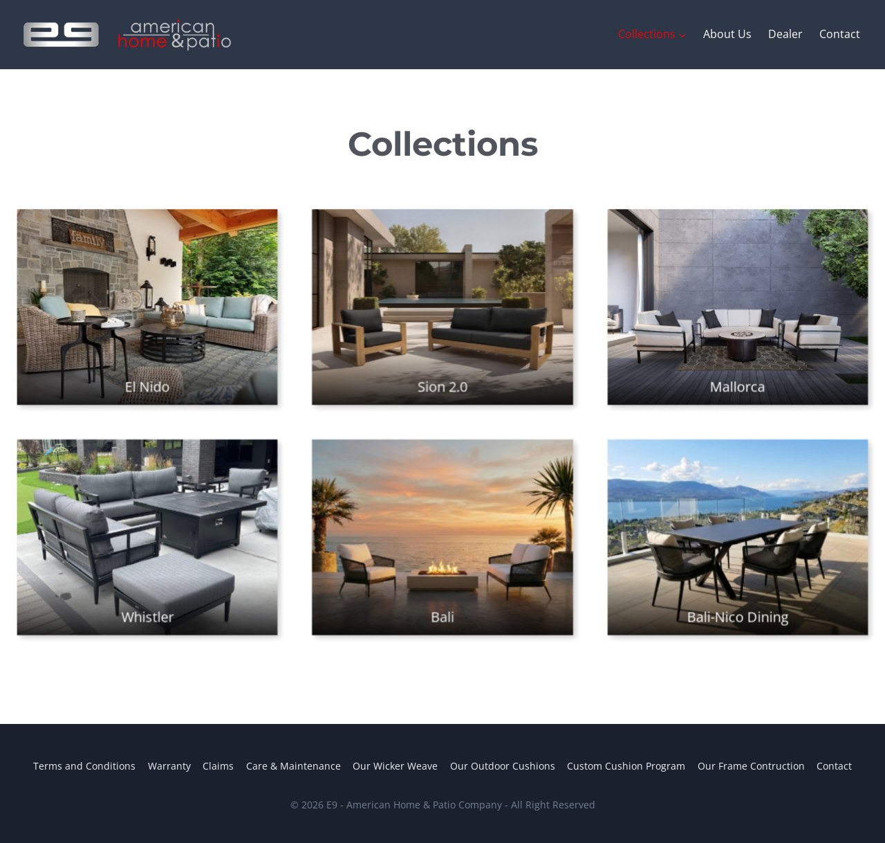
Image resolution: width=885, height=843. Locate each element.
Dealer (785, 34)
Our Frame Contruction (751, 765)
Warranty (169, 765)
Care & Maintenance (293, 765)
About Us (727, 34)
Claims (218, 765)
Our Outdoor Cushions (502, 765)
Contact (839, 34)
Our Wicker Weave (395, 765)
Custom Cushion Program (626, 765)
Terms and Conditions (84, 765)
